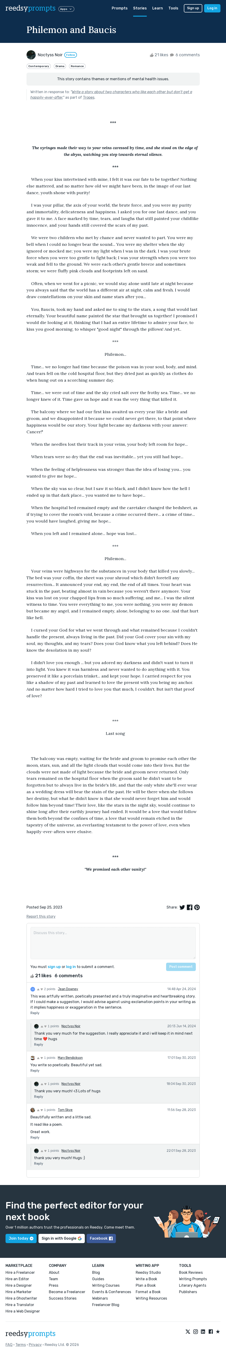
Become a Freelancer (67, 1292)
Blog (96, 1272)
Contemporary (38, 66)
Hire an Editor (17, 1279)
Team (53, 1279)
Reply (34, 1013)
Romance (77, 66)
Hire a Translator (20, 1305)
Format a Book (148, 1292)
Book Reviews (191, 1272)
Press (53, 1285)
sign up (54, 967)
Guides (98, 1279)
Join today (21, 1238)
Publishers (188, 1292)
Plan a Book (146, 1285)
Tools (173, 8)
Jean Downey (68, 989)
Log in (212, 8)
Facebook (101, 1238)
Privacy (35, 1344)
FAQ (9, 1344)
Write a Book (146, 1279)
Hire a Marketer (19, 1292)
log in (71, 967)
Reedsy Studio (148, 1272)
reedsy (31, 1333)
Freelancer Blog (105, 1305)
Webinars (100, 1298)
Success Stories (62, 1298)
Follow (70, 54)
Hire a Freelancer (20, 1272)
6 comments (184, 54)
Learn (157, 8)
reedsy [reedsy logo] (31, 8)
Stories (140, 8)
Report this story (41, 916)
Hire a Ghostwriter (21, 1298)
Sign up (193, 8)
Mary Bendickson (70, 1058)
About (54, 1272)
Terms (20, 1344)
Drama (60, 66)
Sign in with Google (62, 1238)
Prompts (120, 8)
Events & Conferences (111, 1292)
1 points (50, 1026)
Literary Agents (192, 1285)
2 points (46, 989)
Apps (66, 9)
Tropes (88, 97)
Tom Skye (65, 1110)
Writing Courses (106, 1285)
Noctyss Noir (71, 1026)
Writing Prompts (193, 1279)
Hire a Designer (19, 1285)
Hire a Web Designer (23, 1311)
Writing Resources (151, 1298)
